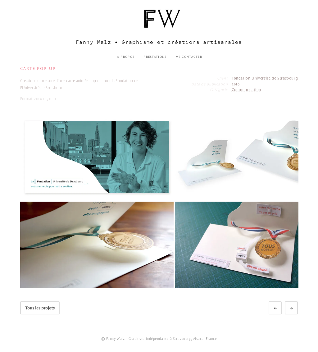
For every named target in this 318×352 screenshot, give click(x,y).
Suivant (296, 308)
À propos (125, 57)
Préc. (280, 308)
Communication (246, 90)
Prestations (154, 57)
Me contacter (189, 57)
